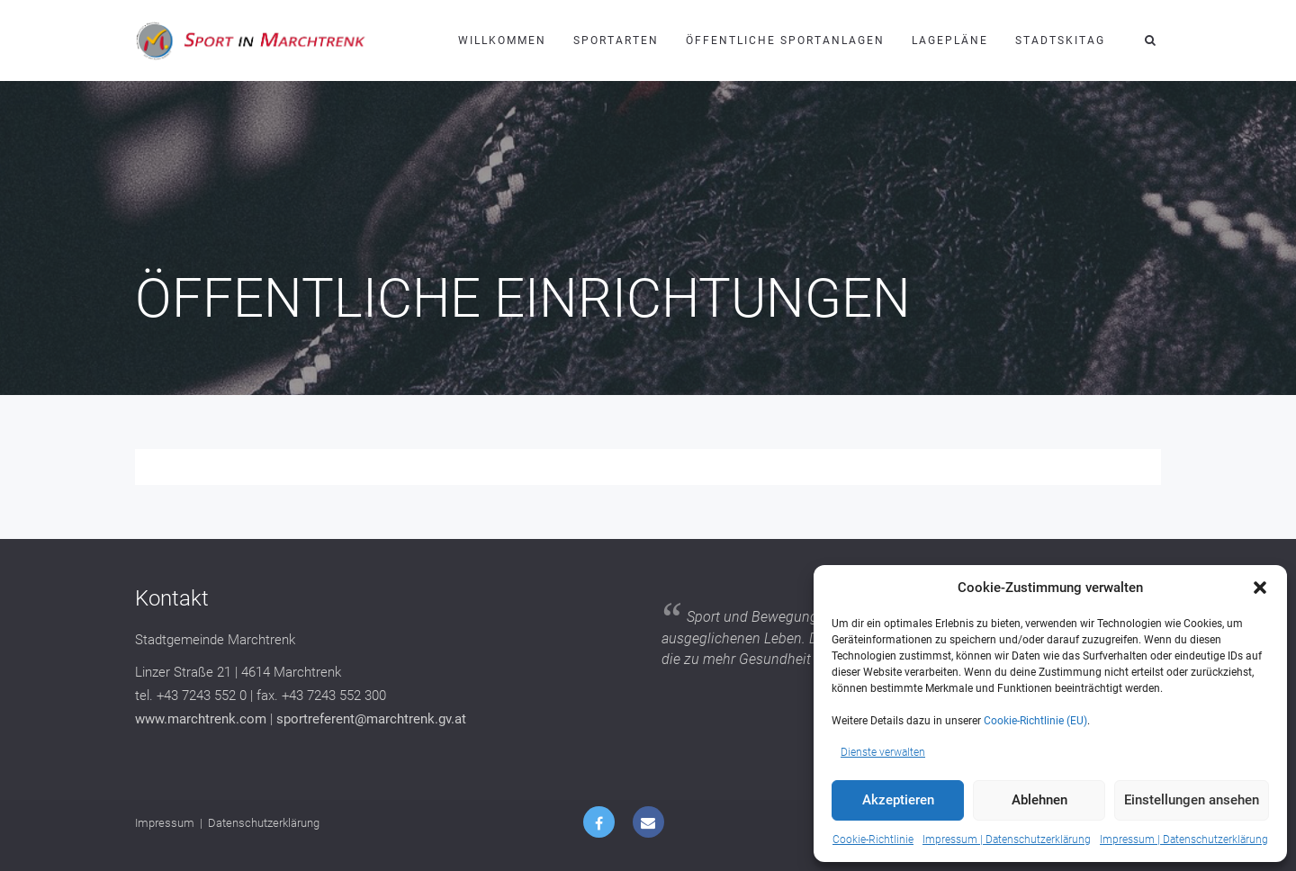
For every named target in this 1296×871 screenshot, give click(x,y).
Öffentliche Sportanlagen (785, 40)
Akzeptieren (898, 800)
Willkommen (502, 40)
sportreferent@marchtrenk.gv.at (371, 719)
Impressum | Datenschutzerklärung (1006, 839)
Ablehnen (1039, 800)
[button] (1260, 588)
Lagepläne (950, 40)
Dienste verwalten (883, 752)
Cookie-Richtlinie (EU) (1035, 720)
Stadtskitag (1060, 40)
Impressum (164, 823)
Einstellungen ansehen (1191, 800)
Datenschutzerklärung (264, 823)
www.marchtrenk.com (200, 719)
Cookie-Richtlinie (873, 839)
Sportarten (616, 40)
